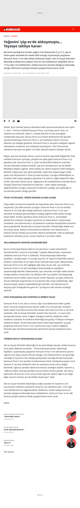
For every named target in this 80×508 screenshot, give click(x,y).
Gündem (14, 36)
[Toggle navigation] (73, 29)
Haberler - (7, 36)
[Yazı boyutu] (75, 121)
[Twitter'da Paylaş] (4, 121)
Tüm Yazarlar (9, 452)
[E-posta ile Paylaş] (18, 121)
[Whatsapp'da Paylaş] (14, 121)
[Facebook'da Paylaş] (9, 121)
